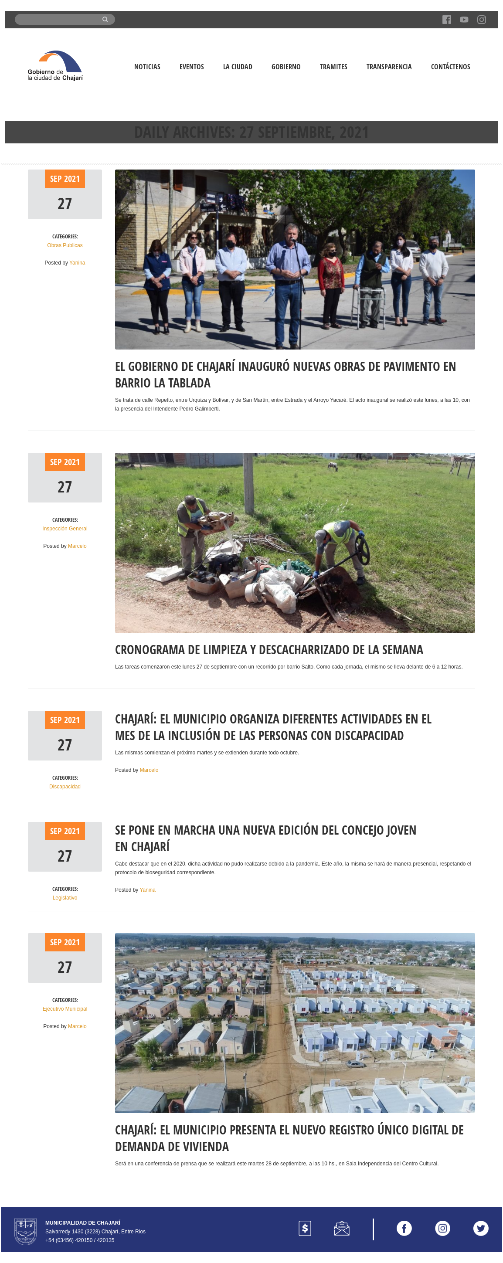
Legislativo (65, 898)
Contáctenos (450, 66)
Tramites (333, 66)
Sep (57, 178)
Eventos (192, 66)
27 (65, 203)
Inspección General (64, 529)
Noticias (147, 66)
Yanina (77, 263)
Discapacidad (65, 787)
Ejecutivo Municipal (65, 1009)
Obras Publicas (64, 245)
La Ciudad (237, 66)
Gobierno (286, 66)
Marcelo (77, 546)
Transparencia (389, 66)
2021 (72, 178)
